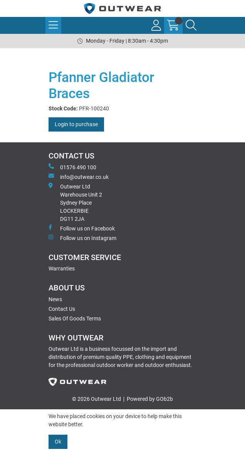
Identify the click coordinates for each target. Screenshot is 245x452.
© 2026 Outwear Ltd (96, 399)
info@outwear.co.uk (79, 176)
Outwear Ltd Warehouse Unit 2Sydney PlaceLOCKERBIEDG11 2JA (75, 202)
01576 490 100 (72, 166)
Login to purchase (76, 124)
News (55, 299)
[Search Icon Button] (191, 25)
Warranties (62, 268)
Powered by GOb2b (150, 399)
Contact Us (62, 309)
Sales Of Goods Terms (75, 318)
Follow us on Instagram (82, 237)
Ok (58, 442)
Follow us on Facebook (82, 228)
